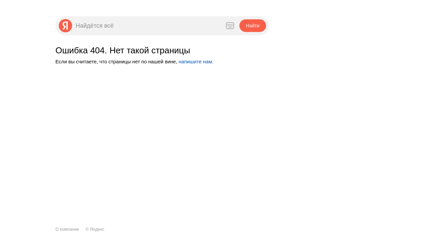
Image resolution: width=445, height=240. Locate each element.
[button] (252, 25)
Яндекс (97, 229)
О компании (67, 229)
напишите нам (195, 61)
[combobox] (147, 25)
